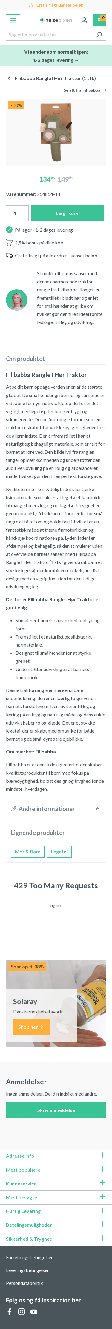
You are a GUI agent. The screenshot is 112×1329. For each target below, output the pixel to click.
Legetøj (59, 851)
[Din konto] (84, 20)
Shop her (31, 1027)
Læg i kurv (67, 213)
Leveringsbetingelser (27, 1270)
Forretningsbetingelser (29, 1257)
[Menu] (13, 20)
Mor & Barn (28, 851)
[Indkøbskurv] (99, 20)
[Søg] (99, 35)
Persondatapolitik (24, 1283)
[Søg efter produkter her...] (49, 35)
